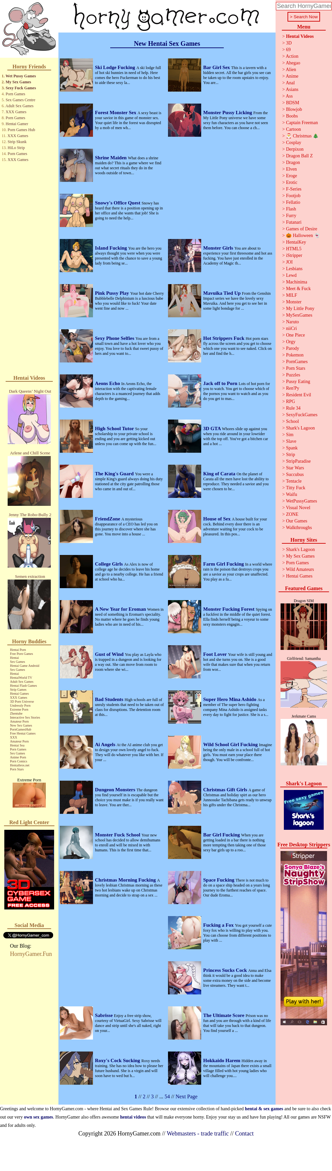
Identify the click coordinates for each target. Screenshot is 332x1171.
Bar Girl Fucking (222, 834)
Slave (291, 441)
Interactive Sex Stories (25, 717)
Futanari (293, 222)
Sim (289, 434)
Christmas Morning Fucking (126, 880)
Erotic (291, 182)
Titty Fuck (295, 487)
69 (288, 49)
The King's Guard (115, 473)
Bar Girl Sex (217, 67)
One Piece (295, 335)
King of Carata (219, 473)
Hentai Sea (17, 745)
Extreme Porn (19, 709)
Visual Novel (298, 507)
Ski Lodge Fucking (115, 67)
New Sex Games (21, 725)
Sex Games (17, 662)
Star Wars (295, 467)
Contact (244, 1133)
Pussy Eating (298, 381)
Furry (291, 215)
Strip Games (18, 689)
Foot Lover (215, 654)
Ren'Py (292, 388)
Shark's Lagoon (300, 428)
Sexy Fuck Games (21, 88)
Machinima (296, 281)
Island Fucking (111, 248)
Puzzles (293, 374)
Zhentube (16, 713)
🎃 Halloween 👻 (303, 235)
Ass (289, 96)
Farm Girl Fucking (224, 564)
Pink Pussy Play (112, 293)
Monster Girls (218, 248)
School (292, 421)
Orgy (290, 341)
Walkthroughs (299, 527)
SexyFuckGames (301, 414)
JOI (289, 262)
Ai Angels (106, 744)
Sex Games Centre (20, 100)
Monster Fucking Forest (229, 609)
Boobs (292, 116)
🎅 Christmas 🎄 (302, 135)
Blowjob (294, 109)
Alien (291, 69)
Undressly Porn (20, 705)
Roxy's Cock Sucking (118, 1060)
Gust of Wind (110, 654)
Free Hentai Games (23, 733)
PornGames (296, 361)
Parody (292, 348)
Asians (292, 89)
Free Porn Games (21, 654)
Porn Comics (18, 761)
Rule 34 (293, 408)
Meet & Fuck (298, 288)
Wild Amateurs (300, 569)
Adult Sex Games (19, 106)
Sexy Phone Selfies (115, 338)
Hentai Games (19, 693)
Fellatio (293, 202)
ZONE (292, 514)
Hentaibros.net (20, 765)
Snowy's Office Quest (118, 202)
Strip (290, 454)
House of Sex (217, 518)
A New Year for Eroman (121, 609)
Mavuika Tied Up (222, 293)
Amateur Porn (19, 721)
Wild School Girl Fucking (231, 744)
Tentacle (293, 481)
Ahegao (293, 62)
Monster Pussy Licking (228, 112)
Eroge (291, 175)
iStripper (294, 255)
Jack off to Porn (221, 383)
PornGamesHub (20, 729)
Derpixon (294, 149)
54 (167, 1096)
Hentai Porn (18, 650)
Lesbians (294, 268)
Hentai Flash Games (23, 685)
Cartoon (293, 129)
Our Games (296, 520)
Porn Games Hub (21, 129)
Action (292, 56)
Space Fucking (219, 880)
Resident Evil (298, 394)
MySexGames (299, 315)
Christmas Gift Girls (225, 789)
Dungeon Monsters (115, 789)
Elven (291, 169)
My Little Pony (300, 308)
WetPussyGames (301, 501)
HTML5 (293, 248)
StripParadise (298, 461)
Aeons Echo (108, 383)
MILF (291, 295)
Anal (290, 82)
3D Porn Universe (22, 701)
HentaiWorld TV (21, 677)
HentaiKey (296, 242)
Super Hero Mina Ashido (230, 699)
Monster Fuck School (118, 834)
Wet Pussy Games (21, 76)
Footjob (293, 195)
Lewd (291, 275)
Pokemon (294, 354)
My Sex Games (18, 82)
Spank (291, 447)
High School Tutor (115, 428)
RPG (290, 401)
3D (288, 42)
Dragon (293, 162)
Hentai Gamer (17, 123)
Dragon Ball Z (299, 155)
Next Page (187, 1096)
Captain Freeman (302, 122)
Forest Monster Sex (116, 112)
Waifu (291, 494)
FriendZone (108, 518)
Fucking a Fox (219, 925)
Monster (293, 301)
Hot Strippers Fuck (224, 338)
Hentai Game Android (24, 665)
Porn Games (15, 94)
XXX (13, 737)
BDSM (292, 102)
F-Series (293, 189)
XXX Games (16, 112)
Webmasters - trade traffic (198, 1133)
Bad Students (109, 699)
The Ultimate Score (224, 1015)
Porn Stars (17, 769)
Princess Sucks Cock (225, 970)
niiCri (291, 328)
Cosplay (293, 142)
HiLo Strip (16, 147)
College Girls (109, 564)
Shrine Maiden (111, 157)
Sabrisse (104, 1015)
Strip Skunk (17, 141)
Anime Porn (18, 757)
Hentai (14, 658)
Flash (291, 208)
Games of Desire (301, 228)
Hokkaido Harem (222, 1060)
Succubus (295, 474)
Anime (292, 76)
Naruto (292, 321)
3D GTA (212, 428)
